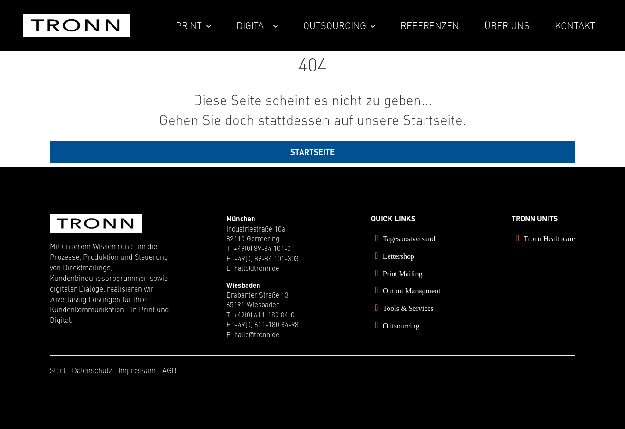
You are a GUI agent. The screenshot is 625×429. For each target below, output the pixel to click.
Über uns (507, 25)
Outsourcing (334, 25)
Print (189, 25)
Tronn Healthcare (549, 239)
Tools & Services (408, 308)
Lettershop (398, 256)
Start (57, 370)
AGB (169, 370)
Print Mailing (403, 274)
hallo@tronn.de (256, 268)
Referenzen (430, 25)
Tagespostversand (409, 239)
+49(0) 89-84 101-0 (262, 248)
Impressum (137, 370)
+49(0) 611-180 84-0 (264, 314)
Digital (252, 25)
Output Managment (412, 291)
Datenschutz (92, 370)
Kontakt (575, 25)
